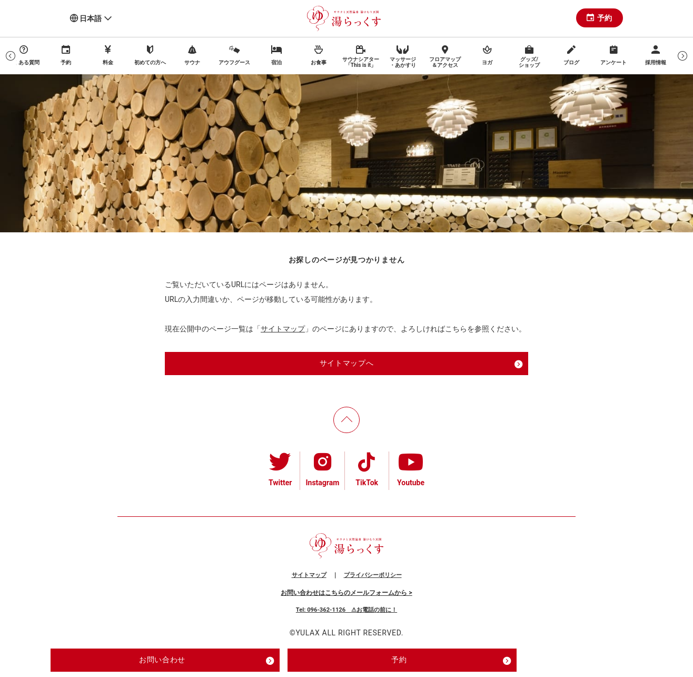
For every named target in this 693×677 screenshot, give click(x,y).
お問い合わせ (206, 661)
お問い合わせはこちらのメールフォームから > (346, 592)
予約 (599, 18)
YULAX (307, 633)
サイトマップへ (421, 364)
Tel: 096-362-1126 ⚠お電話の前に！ (346, 609)
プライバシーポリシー (373, 575)
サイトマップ (283, 329)
